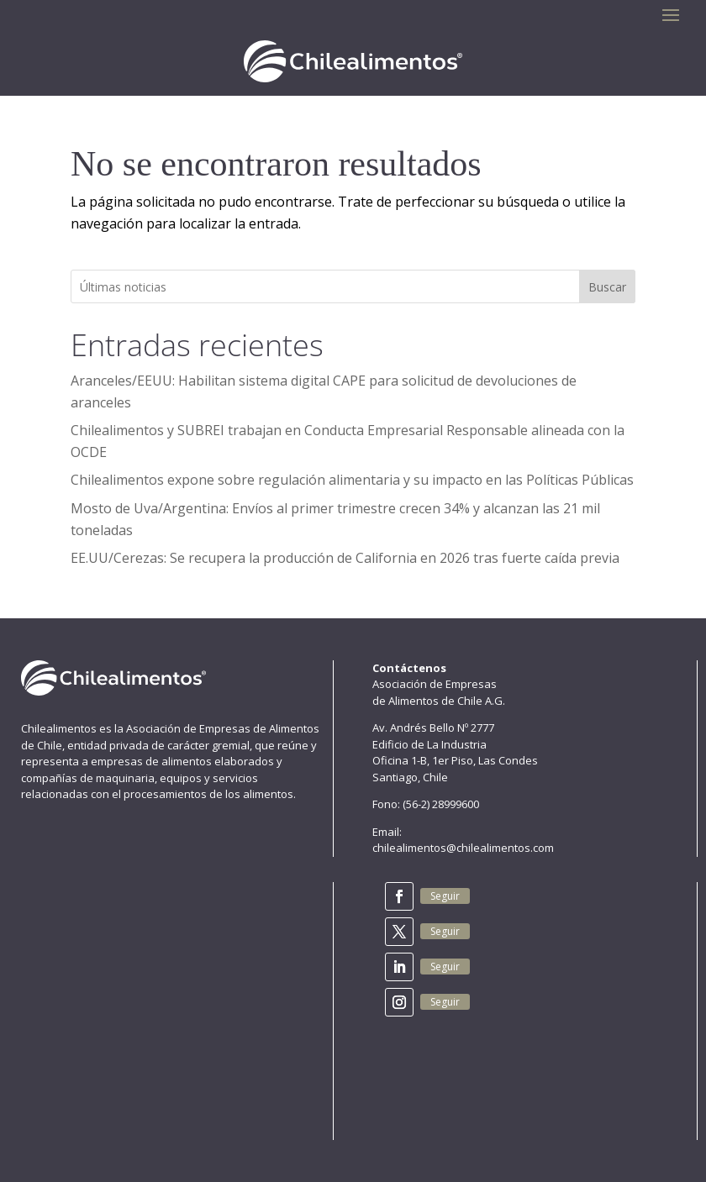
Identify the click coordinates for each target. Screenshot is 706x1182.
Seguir (445, 896)
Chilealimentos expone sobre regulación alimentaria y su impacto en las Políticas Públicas (352, 479)
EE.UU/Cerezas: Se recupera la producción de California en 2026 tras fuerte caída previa (345, 558)
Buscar (607, 287)
